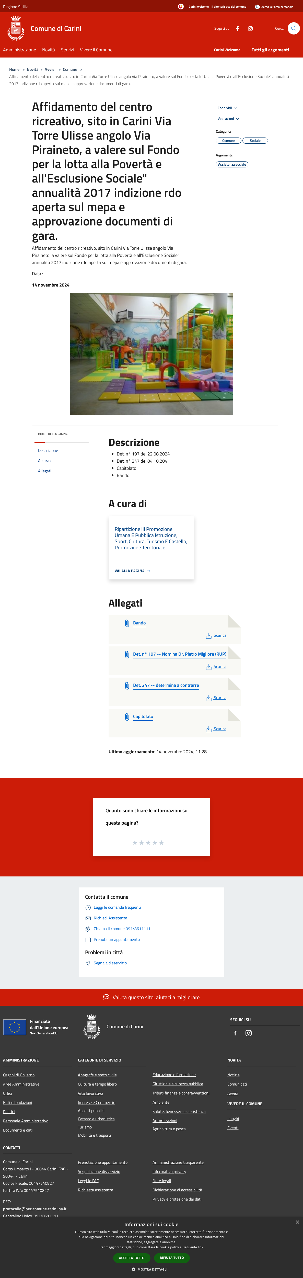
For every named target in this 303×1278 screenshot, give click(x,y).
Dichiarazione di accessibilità (177, 1190)
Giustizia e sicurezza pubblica (178, 1084)
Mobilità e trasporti (94, 1135)
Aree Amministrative (21, 1084)
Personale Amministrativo (25, 1121)
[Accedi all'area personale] (274, 7)
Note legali (162, 1181)
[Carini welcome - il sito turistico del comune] (210, 7)
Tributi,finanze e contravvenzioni (181, 1093)
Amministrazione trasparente (178, 1162)
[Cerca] (294, 28)
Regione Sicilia (15, 7)
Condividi (228, 108)
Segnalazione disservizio (99, 1171)
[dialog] (151, 1247)
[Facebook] (235, 28)
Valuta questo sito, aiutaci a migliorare (151, 997)
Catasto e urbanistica (96, 1119)
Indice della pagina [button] (52, 433)
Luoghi (233, 1118)
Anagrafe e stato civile (97, 1075)
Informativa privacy (169, 1171)
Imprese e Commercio (96, 1102)
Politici (9, 1112)
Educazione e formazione (174, 1074)
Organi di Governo (18, 1075)
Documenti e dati (18, 1130)
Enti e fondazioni (17, 1102)
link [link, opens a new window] (200, 1247)
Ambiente (161, 1102)
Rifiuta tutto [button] (172, 1258)
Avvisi (50, 69)
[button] (151, 1269)
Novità (32, 69)
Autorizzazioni (165, 1120)
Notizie (233, 1075)
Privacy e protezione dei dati (177, 1199)
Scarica (215, 635)
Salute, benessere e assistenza (179, 1111)
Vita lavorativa (90, 1093)
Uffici (7, 1093)
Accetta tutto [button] (132, 1258)
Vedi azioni (229, 119)
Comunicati (237, 1084)
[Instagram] (248, 28)
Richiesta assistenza (95, 1190)
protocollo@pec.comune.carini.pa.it (34, 1209)
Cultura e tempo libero (97, 1084)
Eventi (233, 1128)
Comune (70, 69)
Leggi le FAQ (88, 1181)
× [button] (297, 1222)
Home (14, 69)
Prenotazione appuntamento (102, 1162)
